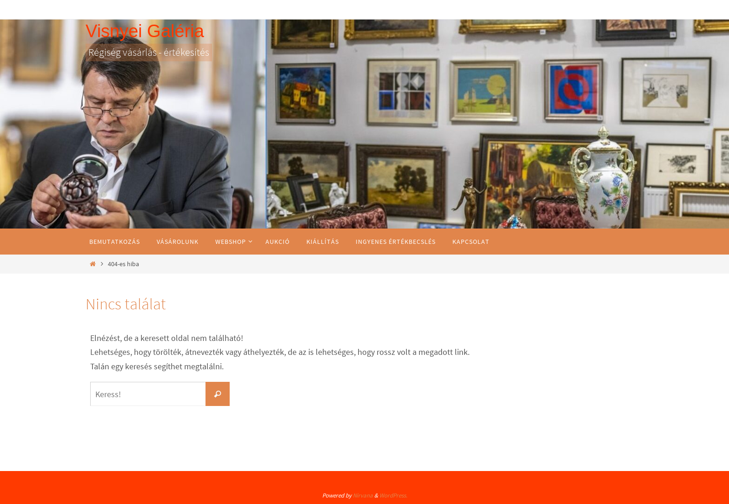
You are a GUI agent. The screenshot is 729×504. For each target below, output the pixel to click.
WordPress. (393, 495)
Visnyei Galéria (145, 31)
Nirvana (363, 495)
